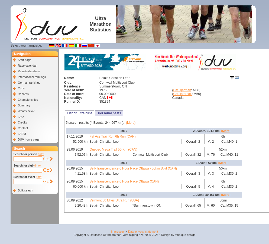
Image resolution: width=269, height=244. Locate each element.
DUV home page (29, 139)
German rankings (29, 82)
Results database (29, 71)
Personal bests (109, 113)
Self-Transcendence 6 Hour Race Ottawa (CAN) (124, 181)
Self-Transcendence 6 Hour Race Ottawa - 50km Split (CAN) (133, 168)
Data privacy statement (143, 231)
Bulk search (25, 190)
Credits (22, 122)
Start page (24, 59)
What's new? (26, 111)
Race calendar (27, 65)
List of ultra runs (80, 113)
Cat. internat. (182, 94)
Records (23, 94)
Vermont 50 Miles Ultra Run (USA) (114, 200)
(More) (130, 123)
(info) (41, 154)
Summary (24, 105)
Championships (28, 99)
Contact (23, 128)
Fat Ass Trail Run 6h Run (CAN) (113, 136)
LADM (22, 133)
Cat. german (182, 90)
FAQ (21, 116)
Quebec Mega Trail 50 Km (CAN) (113, 149)
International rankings (32, 77)
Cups (21, 88)
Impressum (118, 231)
